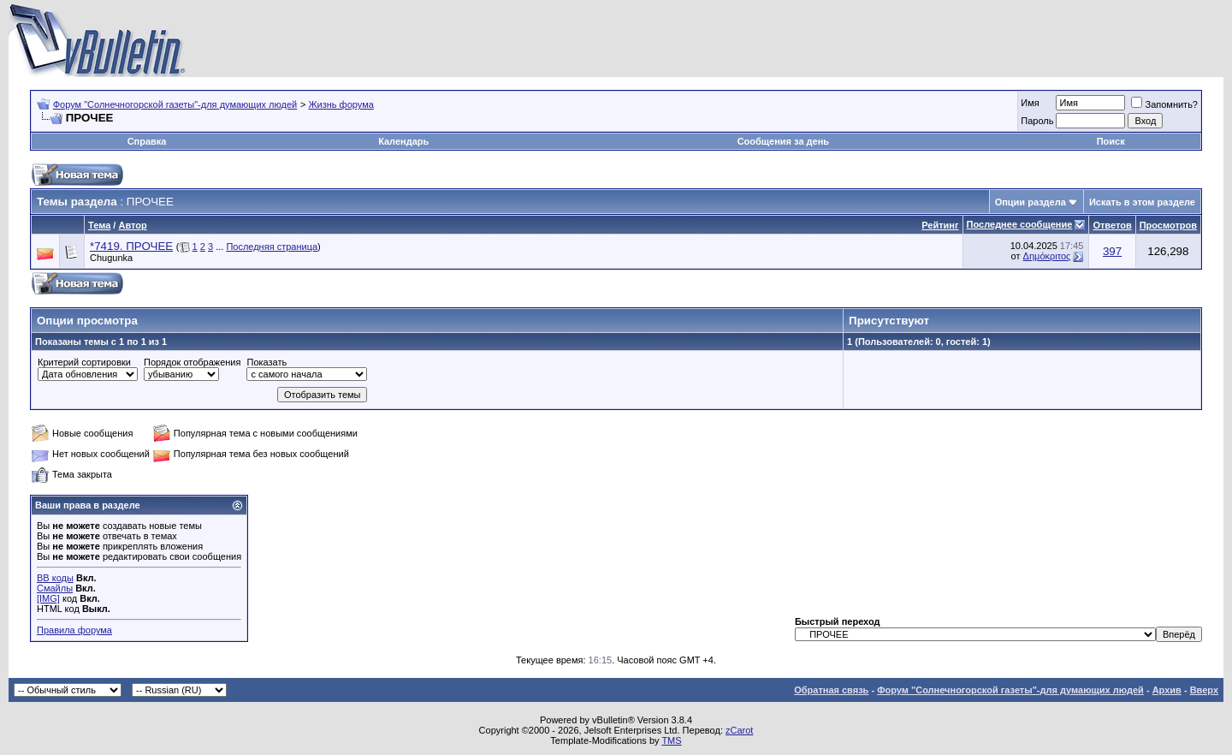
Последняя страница (271, 246)
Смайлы (55, 588)
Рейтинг (939, 225)
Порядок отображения (192, 362)
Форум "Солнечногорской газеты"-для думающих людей (175, 104)
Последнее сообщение (1020, 224)
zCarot (739, 730)
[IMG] (48, 598)
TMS (671, 740)
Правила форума (74, 630)
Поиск (1111, 141)
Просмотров (1168, 225)
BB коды (55, 578)
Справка (147, 141)
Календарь (403, 141)
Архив (1167, 690)
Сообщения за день (783, 141)
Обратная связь (831, 690)
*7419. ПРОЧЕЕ (131, 246)
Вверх (1204, 690)
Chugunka (111, 258)
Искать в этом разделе (1142, 202)
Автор (132, 225)
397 (1112, 251)
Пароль (1037, 121)
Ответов (1112, 225)
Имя (1030, 103)
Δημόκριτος (1047, 256)
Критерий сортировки (84, 362)
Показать (266, 362)
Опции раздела (1030, 202)
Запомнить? (1164, 104)
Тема (99, 225)
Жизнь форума (340, 104)
